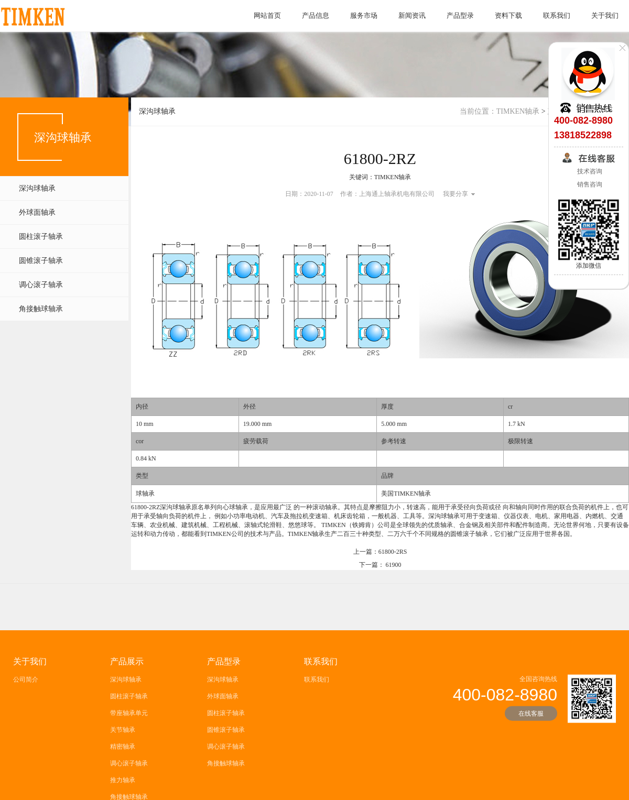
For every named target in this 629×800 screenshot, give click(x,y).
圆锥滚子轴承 (41, 261)
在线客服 (531, 772)
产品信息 (315, 15)
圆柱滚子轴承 (41, 236)
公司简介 (25, 738)
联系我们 (556, 15)
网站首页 (267, 15)
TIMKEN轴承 (517, 111)
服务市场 (363, 15)
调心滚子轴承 (41, 285)
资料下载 (508, 15)
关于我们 (605, 15)
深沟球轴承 (37, 188)
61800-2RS (392, 557)
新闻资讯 (412, 15)
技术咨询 (589, 171)
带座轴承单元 (129, 771)
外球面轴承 (37, 212)
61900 (394, 570)
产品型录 (460, 15)
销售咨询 (589, 184)
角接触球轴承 (41, 309)
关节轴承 (122, 788)
